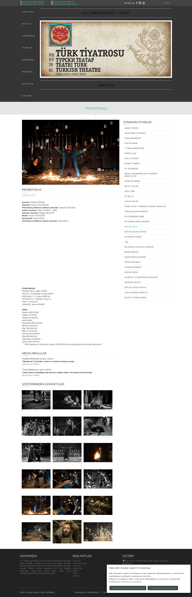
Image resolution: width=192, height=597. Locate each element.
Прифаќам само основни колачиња (128, 588)
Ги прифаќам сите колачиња (162, 588)
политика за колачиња (131, 581)
